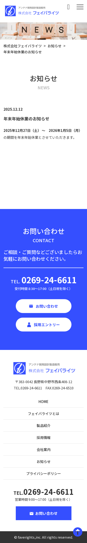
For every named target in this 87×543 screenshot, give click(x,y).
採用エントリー (47, 324)
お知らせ (44, 461)
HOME (43, 401)
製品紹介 (44, 425)
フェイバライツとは (43, 413)
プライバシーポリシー (43, 473)
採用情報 (44, 437)
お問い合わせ (47, 306)
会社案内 (44, 449)
